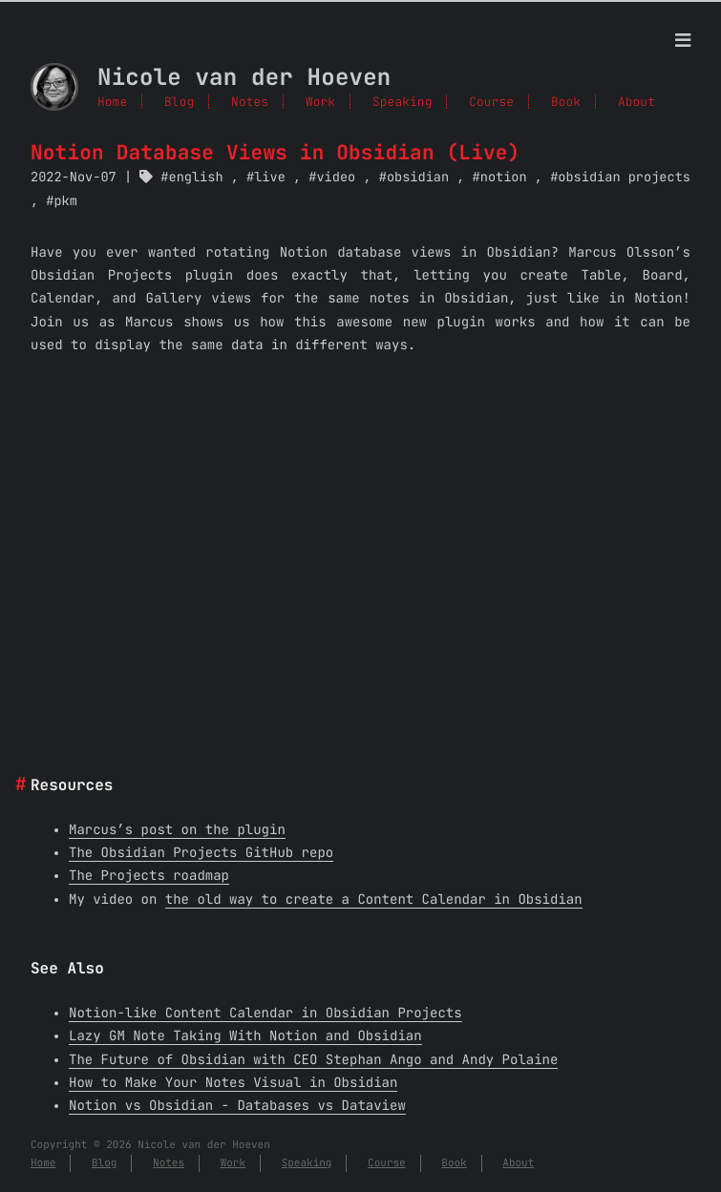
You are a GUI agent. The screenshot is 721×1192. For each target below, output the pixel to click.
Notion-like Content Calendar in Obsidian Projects (265, 1013)
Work (320, 102)
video (335, 177)
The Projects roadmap (149, 876)
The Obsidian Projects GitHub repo (201, 853)
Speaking (402, 102)
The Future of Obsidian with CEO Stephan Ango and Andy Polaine (313, 1060)
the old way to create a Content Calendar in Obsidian (374, 900)
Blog (179, 102)
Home (112, 102)
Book (566, 102)
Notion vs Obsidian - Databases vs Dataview (237, 1106)
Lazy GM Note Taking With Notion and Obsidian (245, 1036)
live (270, 177)
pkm (64, 201)
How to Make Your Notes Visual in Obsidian (233, 1083)
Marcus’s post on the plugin (177, 830)
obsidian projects (624, 177)
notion (503, 177)
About (636, 102)
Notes (249, 102)
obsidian (418, 177)
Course (491, 102)
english (196, 177)
